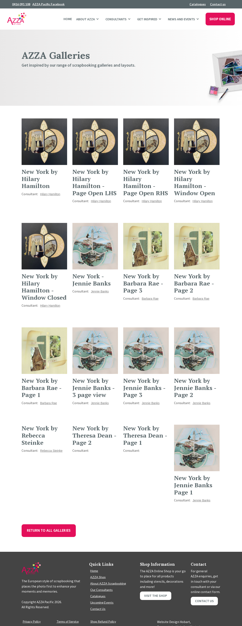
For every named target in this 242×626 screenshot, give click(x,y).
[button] (88, 19)
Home (68, 19)
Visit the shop (155, 596)
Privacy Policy (32, 621)
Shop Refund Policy (103, 621)
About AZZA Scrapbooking (108, 583)
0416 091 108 (21, 4)
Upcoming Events (101, 602)
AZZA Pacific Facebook (48, 4)
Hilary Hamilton (50, 194)
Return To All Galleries (49, 530)
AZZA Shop (98, 577)
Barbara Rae (150, 298)
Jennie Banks (100, 291)
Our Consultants (101, 590)
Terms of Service (68, 621)
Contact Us (97, 609)
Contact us (218, 4)
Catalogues (197, 4)
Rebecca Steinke (51, 450)
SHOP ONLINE (220, 19)
